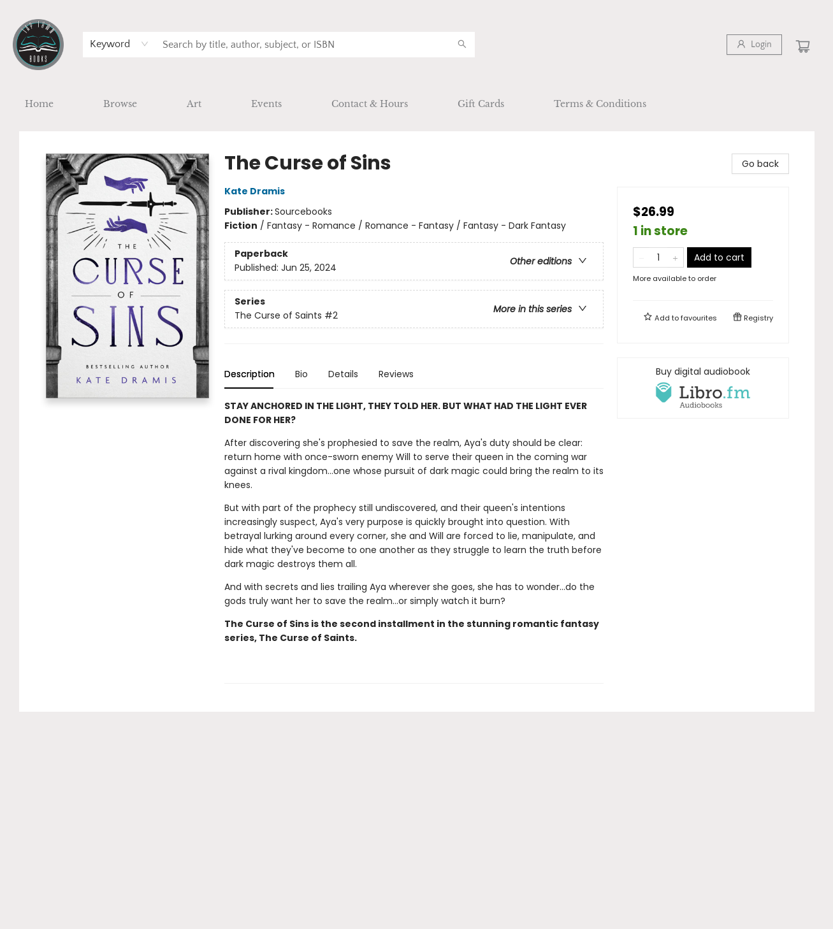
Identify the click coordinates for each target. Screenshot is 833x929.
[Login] (754, 44)
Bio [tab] (301, 374)
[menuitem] (39, 104)
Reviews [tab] (396, 374)
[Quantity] (658, 257)
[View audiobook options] (703, 388)
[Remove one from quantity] (641, 257)
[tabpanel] (414, 541)
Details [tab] (343, 374)
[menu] (416, 104)
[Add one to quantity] (675, 257)
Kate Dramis (256, 191)
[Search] (462, 44)
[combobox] (119, 44)
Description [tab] (249, 374)
